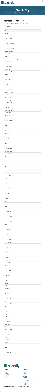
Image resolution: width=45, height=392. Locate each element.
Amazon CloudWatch (9, 46)
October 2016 (8, 270)
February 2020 (8, 193)
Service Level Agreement (28, 384)
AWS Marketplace (8, 110)
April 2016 (7, 285)
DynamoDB (7, 133)
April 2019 (7, 206)
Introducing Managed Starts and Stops (14, 23)
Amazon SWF (7, 82)
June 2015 (7, 311)
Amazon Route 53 (8, 74)
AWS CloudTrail (8, 94)
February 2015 (8, 321)
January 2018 (7, 232)
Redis (6, 164)
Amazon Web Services (9, 87)
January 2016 (7, 293)
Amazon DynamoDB (9, 51)
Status (24, 373)
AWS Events (7, 105)
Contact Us (25, 370)
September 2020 (8, 188)
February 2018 (8, 229)
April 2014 (7, 347)
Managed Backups (9, 148)
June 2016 (7, 280)
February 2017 (8, 260)
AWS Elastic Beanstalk (9, 102)
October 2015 (8, 301)
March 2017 (7, 257)
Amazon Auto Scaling (9, 43)
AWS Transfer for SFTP (9, 117)
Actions (6, 33)
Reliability (7, 166)
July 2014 (7, 339)
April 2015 (7, 316)
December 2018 (8, 214)
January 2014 (7, 355)
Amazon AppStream (9, 38)
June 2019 (7, 203)
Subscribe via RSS (8, 26)
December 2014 (8, 326)
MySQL (6, 156)
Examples (7, 135)
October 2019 (8, 201)
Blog (24, 372)
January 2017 (7, 262)
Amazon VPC (7, 84)
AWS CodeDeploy (8, 97)
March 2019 (7, 208)
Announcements (8, 89)
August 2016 (7, 275)
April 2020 (7, 191)
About (5, 370)
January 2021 (7, 183)
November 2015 (8, 298)
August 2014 (7, 337)
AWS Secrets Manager (9, 112)
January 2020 (7, 196)
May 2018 (7, 224)
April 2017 (7, 255)
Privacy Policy (26, 380)
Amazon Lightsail (8, 66)
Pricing (6, 158)
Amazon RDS (7, 69)
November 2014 (8, 329)
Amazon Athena (8, 41)
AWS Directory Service (9, 100)
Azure (6, 123)
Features (7, 138)
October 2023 (8, 175)
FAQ (5, 378)
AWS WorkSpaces (8, 120)
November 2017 (8, 237)
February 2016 (8, 290)
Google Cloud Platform (9, 141)
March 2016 (7, 288)
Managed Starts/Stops (9, 153)
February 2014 (8, 352)
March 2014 (7, 349)
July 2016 (7, 278)
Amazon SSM (7, 79)
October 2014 (8, 331)
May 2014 (7, 344)
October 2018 (8, 219)
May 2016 (7, 283)
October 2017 (8, 239)
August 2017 (7, 244)
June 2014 (7, 342)
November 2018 (8, 216)
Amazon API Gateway (9, 35)
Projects (6, 161)
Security (6, 169)
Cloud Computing (8, 128)
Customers (6, 373)
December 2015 (8, 296)
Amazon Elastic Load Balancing (11, 59)
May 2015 (7, 314)
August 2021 (7, 178)
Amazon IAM (7, 64)
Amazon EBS (7, 53)
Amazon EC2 (7, 56)
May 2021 (7, 180)
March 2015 (7, 319)
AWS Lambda (7, 107)
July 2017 (7, 247)
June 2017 (7, 249)
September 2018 (8, 221)
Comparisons (7, 130)
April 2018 (7, 226)
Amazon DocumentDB (9, 48)
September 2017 (8, 242)
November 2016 (8, 267)
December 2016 (8, 265)
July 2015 (7, 308)
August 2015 (7, 306)
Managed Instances (9, 151)
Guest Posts (7, 143)
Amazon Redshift (8, 71)
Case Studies (6, 374)
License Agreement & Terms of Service (31, 381)
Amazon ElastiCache (9, 61)
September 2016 (8, 273)
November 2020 (8, 185)
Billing (6, 125)
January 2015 (7, 324)
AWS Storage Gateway (9, 115)
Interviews (7, 146)
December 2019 (8, 198)
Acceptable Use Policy (27, 383)
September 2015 (8, 303)
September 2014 (8, 334)
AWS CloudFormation (9, 92)
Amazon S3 (7, 76)
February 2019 (8, 211)
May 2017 (7, 252)
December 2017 (8, 234)
